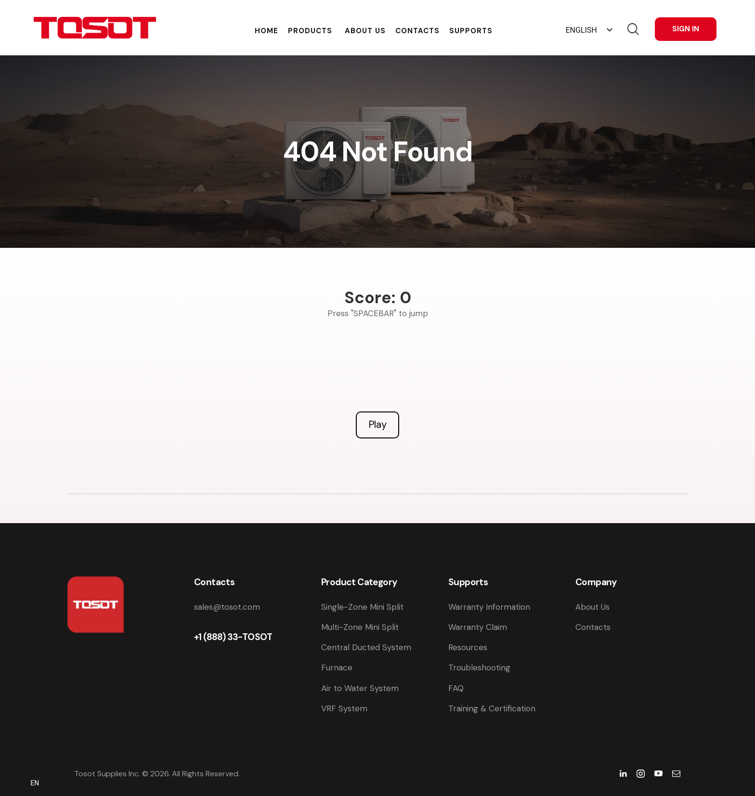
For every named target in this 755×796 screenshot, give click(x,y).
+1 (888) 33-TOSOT (233, 637)
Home (266, 29)
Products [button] (310, 29)
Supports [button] (471, 29)
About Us (365, 29)
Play (377, 424)
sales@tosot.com (227, 607)
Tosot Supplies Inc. (107, 774)
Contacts (417, 29)
